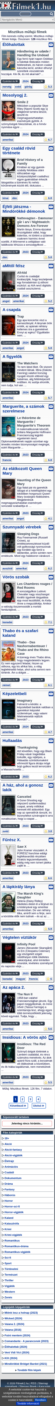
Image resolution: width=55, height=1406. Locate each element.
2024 (25, 81)
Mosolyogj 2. (14, 95)
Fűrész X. (11, 840)
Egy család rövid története (18, 150)
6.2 (48, 568)
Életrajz (9, 1161)
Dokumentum (13, 1178)
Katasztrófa (12, 1223)
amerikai (7, 139)
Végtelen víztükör (19, 937)
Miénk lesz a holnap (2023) (21, 1312)
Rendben (40, 1400)
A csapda (11, 309)
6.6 (48, 878)
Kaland (9, 1217)
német (6, 685)
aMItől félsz (13, 266)
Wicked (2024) (13, 1318)
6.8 (48, 198)
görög (28, 86)
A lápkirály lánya (18, 886)
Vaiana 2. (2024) (14, 1324)
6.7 (48, 139)
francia (6, 460)
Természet (11, 1274)
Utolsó (39, 1105)
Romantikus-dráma (16, 1246)
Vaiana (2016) (13, 1329)
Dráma (9, 1183)
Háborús (10, 1195)
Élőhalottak (13, 44)
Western (10, 1291)
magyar (20, 978)
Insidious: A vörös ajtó (24, 1037)
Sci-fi (8, 1257)
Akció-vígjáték (13, 1155)
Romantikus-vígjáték (17, 1252)
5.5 (48, 1082)
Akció (8, 1144)
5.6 (48, 1028)
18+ (7, 1138)
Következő (18, 1105)
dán (14, 198)
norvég (6, 86)
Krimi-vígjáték (13, 1235)
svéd (18, 86)
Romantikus (12, 1240)
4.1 (48, 518)
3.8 (48, 831)
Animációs (11, 1166)
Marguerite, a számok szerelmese (23, 408)
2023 (25, 251)
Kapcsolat (44, 1386)
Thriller (9, 1280)
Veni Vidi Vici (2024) (17, 1352)
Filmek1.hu (22, 1383)
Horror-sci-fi (12, 1206)
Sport (8, 1263)
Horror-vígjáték (14, 1212)
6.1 (48, 685)
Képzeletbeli (14, 693)
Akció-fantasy (13, 1149)
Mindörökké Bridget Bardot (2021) (26, 1363)
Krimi (8, 1229)
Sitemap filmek (28, 1386)
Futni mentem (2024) (17, 1335)
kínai (5, 198)
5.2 (48, 301)
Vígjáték (10, 1286)
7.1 (48, 622)
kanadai (7, 622)
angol (6, 301)
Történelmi (11, 1269)
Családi (9, 1172)
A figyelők (12, 356)
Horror (9, 1200)
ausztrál (7, 568)
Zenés (8, 1297)
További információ (28, 1403)
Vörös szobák (15, 577)
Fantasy (10, 1189)
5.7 (48, 397)
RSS (33, 1383)
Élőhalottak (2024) (16, 1346)
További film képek (29, 1370)
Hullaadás (12, 740)
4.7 (48, 732)
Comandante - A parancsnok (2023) (27, 1341)
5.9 (48, 928)
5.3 (48, 86)
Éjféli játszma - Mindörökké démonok (23, 209)
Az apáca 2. (13, 987)
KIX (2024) (11, 1358)
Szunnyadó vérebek (21, 527)
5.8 (48, 257)
